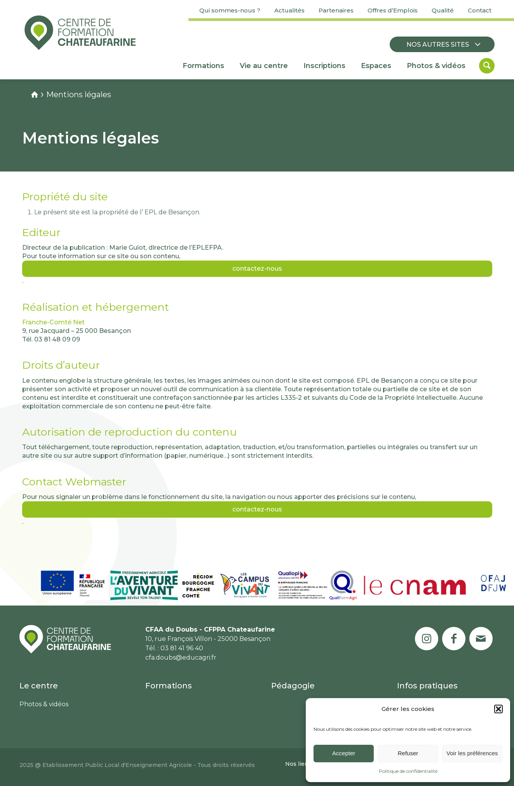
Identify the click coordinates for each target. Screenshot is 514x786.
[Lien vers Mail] (481, 638)
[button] (498, 709)
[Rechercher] (487, 66)
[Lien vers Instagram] (426, 638)
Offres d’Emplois (393, 10)
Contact (479, 10)
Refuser (408, 753)
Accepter (343, 753)
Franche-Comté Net (53, 322)
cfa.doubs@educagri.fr (180, 657)
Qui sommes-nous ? (229, 10)
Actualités (289, 10)
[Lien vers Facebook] (453, 638)
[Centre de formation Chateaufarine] (80, 32)
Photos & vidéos (43, 704)
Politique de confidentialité (408, 771)
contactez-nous (257, 268)
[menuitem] (229, 10)
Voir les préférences (472, 753)
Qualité (443, 10)
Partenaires (336, 10)
